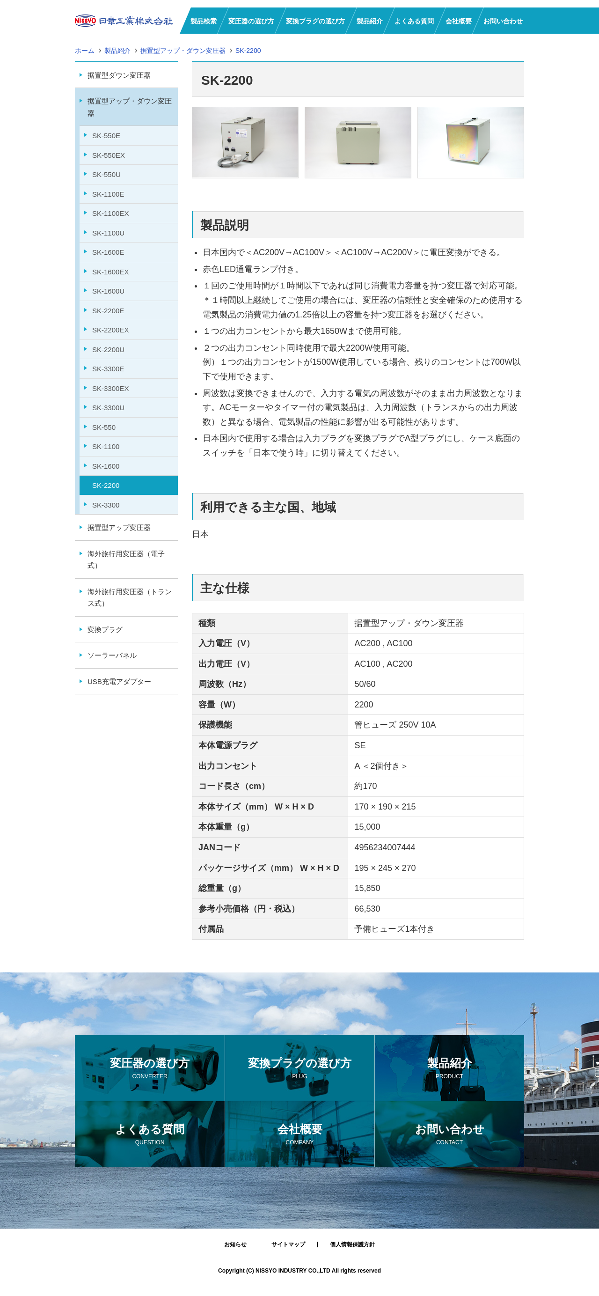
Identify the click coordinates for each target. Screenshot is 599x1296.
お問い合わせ (449, 1135)
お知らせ (235, 1244)
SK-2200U (108, 349)
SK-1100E (108, 194)
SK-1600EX (110, 272)
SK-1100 (105, 446)
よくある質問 (150, 1135)
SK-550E (106, 136)
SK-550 (104, 427)
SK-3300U (108, 408)
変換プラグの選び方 (300, 1069)
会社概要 (300, 1135)
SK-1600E (108, 252)
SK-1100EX (110, 213)
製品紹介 (449, 1069)
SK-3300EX (110, 388)
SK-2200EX (110, 330)
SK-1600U (108, 291)
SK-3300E (108, 369)
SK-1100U (108, 233)
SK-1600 (105, 466)
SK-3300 (105, 505)
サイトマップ (288, 1244)
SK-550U (106, 174)
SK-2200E (108, 311)
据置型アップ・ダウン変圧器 (130, 107)
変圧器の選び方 (150, 1069)
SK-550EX (108, 155)
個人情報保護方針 (352, 1244)
